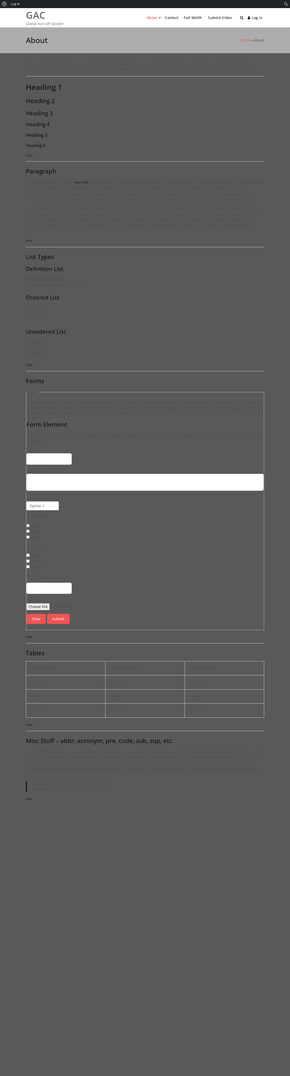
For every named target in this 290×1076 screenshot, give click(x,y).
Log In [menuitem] (15, 4)
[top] (29, 155)
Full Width (193, 17)
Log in (255, 17)
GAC (35, 15)
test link (81, 182)
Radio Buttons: (38, 516)
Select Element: (39, 498)
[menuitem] (4, 4)
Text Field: (35, 450)
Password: (35, 576)
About (152, 17)
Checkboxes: (36, 546)
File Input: (34, 600)
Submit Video (219, 17)
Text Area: (34, 470)
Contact (171, 17)
